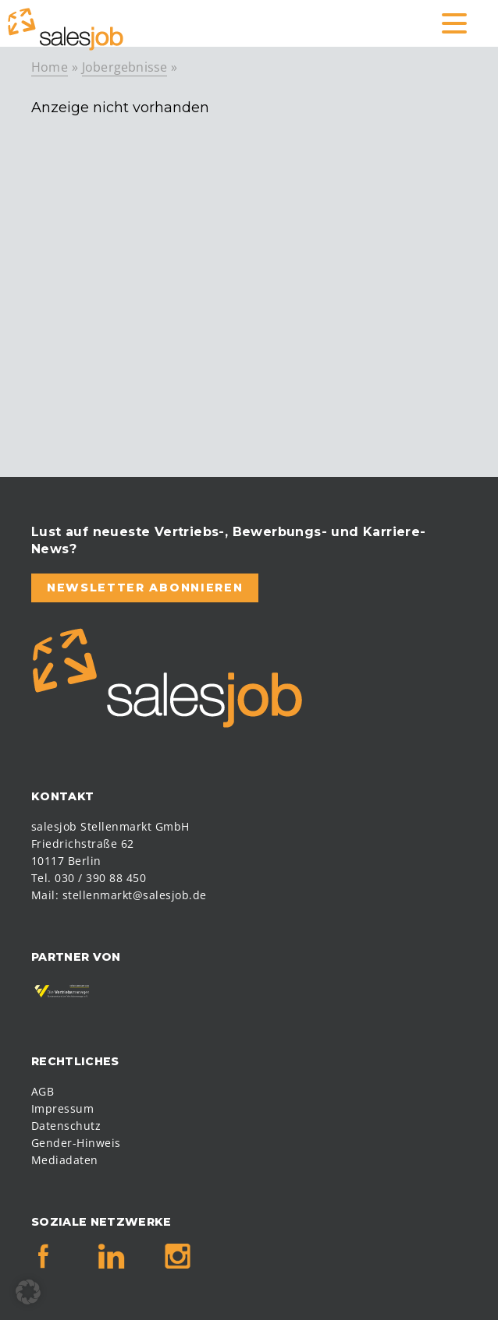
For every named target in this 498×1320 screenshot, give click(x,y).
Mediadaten (64, 1159)
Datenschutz (66, 1125)
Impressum (62, 1108)
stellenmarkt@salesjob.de (134, 895)
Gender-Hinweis (76, 1142)
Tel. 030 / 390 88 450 (88, 877)
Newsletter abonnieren (145, 588)
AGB (42, 1091)
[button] (28, 1292)
